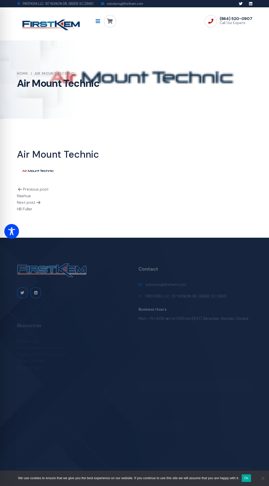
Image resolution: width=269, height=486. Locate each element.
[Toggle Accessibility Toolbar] (11, 231)
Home (23, 73)
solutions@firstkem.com (125, 4)
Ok (246, 478)
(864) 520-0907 (236, 19)
